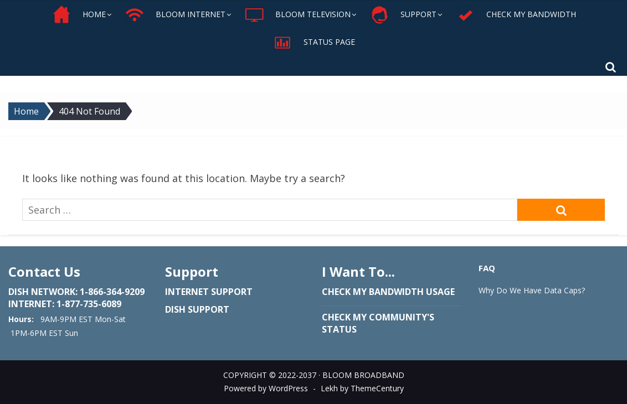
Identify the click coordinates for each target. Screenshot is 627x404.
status (339, 329)
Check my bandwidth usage (388, 292)
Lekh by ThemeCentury (362, 388)
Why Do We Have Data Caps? (532, 290)
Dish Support (197, 309)
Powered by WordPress (266, 388)
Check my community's (378, 317)
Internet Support (209, 292)
